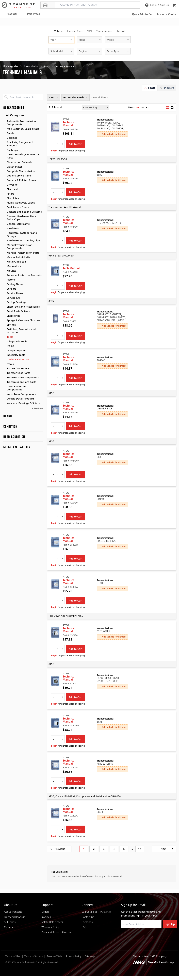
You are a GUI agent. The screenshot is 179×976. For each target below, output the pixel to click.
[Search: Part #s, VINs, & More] (97, 5)
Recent (121, 31)
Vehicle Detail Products (21, 398)
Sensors (11, 288)
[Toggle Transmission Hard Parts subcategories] (4, 382)
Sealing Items (15, 284)
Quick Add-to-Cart (143, 14)
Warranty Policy (50, 927)
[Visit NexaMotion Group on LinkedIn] (131, 936)
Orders (45, 911)
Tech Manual (71, 268)
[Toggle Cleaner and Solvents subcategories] (4, 162)
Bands (10, 133)
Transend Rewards (14, 917)
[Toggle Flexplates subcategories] (4, 198)
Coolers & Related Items (21, 180)
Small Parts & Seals (18, 311)
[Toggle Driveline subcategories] (4, 184)
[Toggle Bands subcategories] (4, 133)
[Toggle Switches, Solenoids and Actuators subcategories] (4, 329)
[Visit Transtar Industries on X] (147, 936)
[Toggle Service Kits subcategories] (4, 298)
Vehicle (58, 31)
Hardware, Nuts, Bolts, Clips (23, 240)
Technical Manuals (18, 359)
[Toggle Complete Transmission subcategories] (4, 171)
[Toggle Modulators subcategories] (4, 266)
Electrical (12, 189)
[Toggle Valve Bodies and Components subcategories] (4, 386)
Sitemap (90, 956)
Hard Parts (13, 228)
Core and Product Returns (56, 932)
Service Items (15, 293)
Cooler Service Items (19, 175)
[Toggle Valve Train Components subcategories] (4, 394)
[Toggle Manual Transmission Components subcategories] (4, 245)
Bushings (12, 150)
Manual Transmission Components (19, 246)
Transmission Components (23, 377)
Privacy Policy (73, 956)
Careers (8, 927)
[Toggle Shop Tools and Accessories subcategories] (4, 306)
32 (147, 107)
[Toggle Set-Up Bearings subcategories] (4, 302)
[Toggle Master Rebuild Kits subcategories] (4, 257)
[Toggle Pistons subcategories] (4, 279)
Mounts (11, 270)
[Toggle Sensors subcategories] (4, 288)
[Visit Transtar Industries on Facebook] (122, 936)
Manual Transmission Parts (23, 252)
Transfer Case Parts (18, 372)
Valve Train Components (21, 394)
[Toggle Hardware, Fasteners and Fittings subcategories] (4, 233)
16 (137, 107)
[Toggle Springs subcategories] (4, 324)
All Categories (13, 115)
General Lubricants (18, 223)
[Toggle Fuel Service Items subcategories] (4, 207)
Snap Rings (13, 315)
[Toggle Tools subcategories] (4, 337)
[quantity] (58, 144)
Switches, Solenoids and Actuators (21, 330)
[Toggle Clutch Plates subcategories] (4, 166)
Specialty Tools (16, 354)
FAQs (85, 927)
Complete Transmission (21, 171)
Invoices (46, 917)
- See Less (37, 408)
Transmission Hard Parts (21, 382)
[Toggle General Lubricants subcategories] (4, 224)
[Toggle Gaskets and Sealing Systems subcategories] (4, 211)
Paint (10, 345)
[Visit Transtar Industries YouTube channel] (156, 936)
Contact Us (88, 917)
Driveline (12, 184)
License (75, 31)
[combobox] (58, 39)
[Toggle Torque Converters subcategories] (4, 368)
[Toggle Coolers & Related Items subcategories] (4, 180)
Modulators (14, 266)
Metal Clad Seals (16, 261)
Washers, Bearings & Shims (23, 403)
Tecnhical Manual (69, 221)
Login (54, 150)
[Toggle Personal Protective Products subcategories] (4, 275)
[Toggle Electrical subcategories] (4, 189)
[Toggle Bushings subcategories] (4, 150)
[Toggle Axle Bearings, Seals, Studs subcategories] (4, 129)
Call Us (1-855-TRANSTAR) (96, 911)
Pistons (11, 279)
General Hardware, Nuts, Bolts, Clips (22, 217)
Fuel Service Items (18, 207)
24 (142, 107)
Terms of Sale (54, 956)
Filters (10, 193)
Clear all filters (99, 97)
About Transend (13, 911)
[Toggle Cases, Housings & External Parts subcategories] (4, 154)
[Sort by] (95, 107)
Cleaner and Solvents (19, 162)
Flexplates (13, 198)
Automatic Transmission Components (21, 122)
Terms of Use (12, 956)
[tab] (149, 88)
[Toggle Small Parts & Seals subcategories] (4, 311)
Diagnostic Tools (17, 341)
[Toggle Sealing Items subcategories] (4, 284)
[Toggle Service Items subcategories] (4, 293)
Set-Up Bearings (16, 302)
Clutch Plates (14, 166)
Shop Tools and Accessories (23, 306)
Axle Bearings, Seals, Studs (23, 128)
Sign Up (170, 924)
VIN (89, 31)
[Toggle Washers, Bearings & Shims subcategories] (4, 403)
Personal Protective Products (24, 275)
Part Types (31, 14)
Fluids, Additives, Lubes (21, 202)
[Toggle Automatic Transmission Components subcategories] (4, 121)
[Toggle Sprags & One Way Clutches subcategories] (4, 320)
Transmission (104, 31)
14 (139, 848)
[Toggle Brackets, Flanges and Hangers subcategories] (4, 142)
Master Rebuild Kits (18, 257)
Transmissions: (105, 119)
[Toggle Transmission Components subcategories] (4, 377)
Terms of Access (33, 956)
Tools (10, 336)
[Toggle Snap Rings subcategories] (4, 315)
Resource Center (166, 14)
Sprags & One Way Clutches (23, 320)
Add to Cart (76, 144)
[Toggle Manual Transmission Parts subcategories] (4, 252)
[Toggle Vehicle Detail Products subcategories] (4, 398)
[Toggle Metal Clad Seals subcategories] (4, 261)
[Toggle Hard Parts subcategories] (4, 228)
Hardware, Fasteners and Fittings (22, 234)
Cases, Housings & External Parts (23, 156)
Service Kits (14, 297)
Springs (11, 324)
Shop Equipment (17, 350)
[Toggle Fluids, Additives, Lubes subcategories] (4, 202)
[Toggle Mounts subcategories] (4, 270)
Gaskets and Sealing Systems (24, 211)
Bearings (12, 137)
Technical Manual (69, 124)
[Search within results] (23, 97)
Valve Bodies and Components (17, 388)
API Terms (9, 922)
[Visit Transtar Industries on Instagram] (139, 936)
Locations (87, 922)
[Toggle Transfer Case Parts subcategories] (4, 373)
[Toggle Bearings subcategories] (4, 138)
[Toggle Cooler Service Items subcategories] (4, 175)
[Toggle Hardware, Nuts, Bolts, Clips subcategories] (4, 240)
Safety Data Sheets (52, 922)
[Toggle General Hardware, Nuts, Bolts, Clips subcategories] (4, 216)
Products (11, 14)
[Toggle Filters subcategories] (4, 193)
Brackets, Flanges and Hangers (20, 144)
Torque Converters (18, 368)
